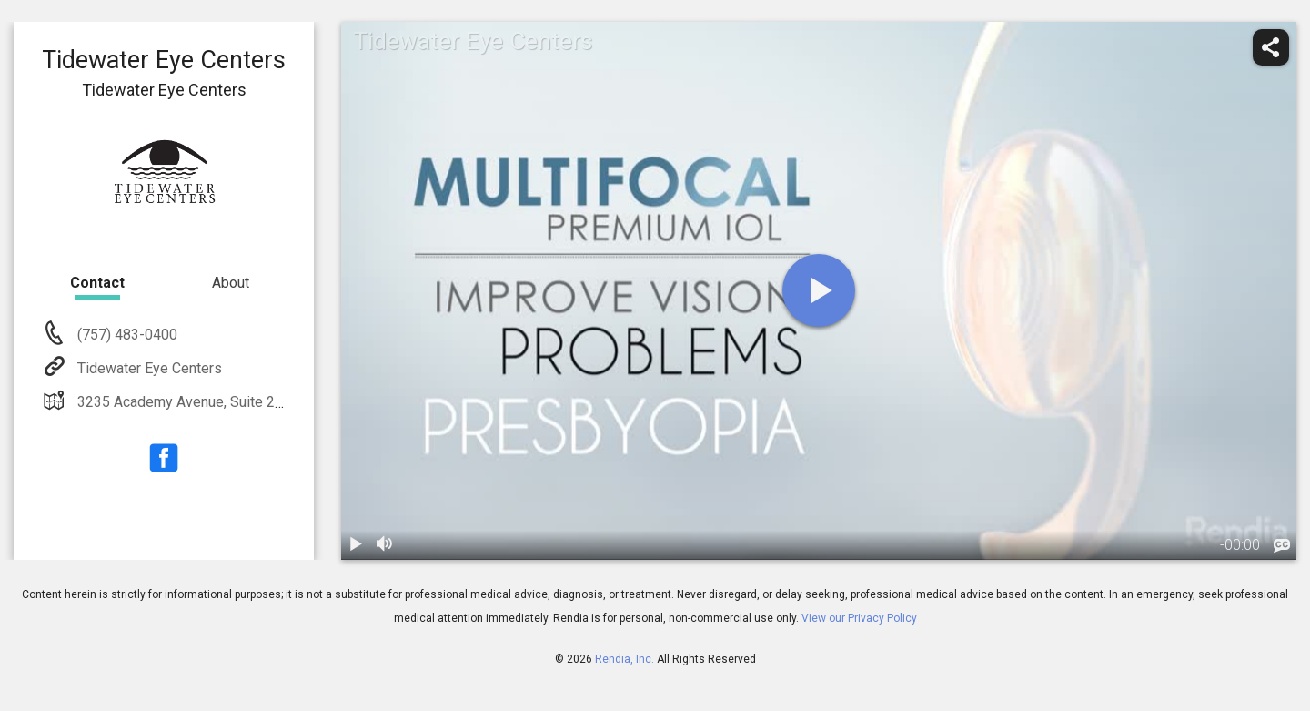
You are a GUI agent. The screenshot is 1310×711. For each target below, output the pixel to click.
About (230, 282)
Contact (97, 282)
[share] (1271, 47)
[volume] (384, 545)
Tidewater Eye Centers (148, 368)
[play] (818, 290)
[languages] (1281, 546)
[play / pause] (355, 545)
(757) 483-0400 (125, 334)
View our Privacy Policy (859, 618)
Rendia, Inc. (624, 659)
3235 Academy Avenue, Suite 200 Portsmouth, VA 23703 (256, 402)
